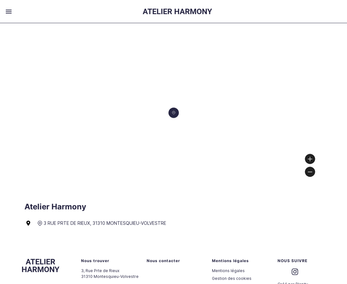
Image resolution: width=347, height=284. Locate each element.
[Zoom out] (310, 172)
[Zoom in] (310, 159)
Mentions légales (228, 270)
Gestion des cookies (231, 278)
